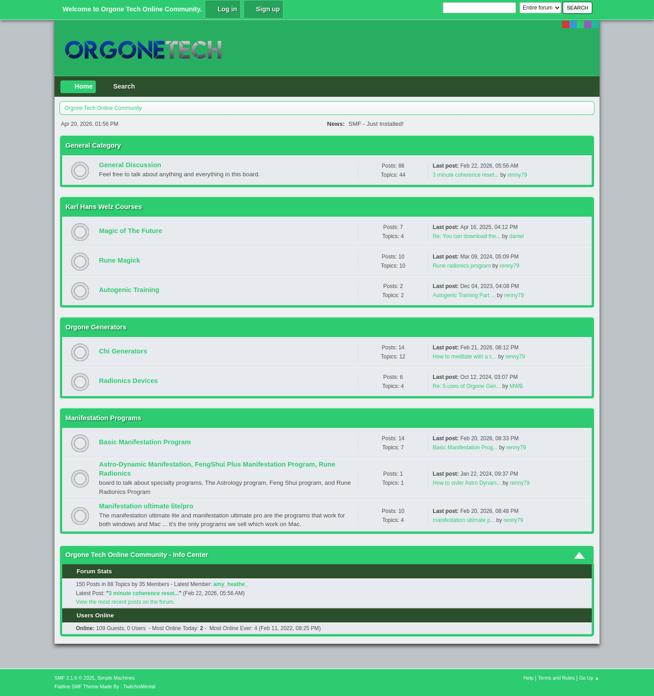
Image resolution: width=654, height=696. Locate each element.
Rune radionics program (462, 266)
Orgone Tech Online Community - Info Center (136, 554)
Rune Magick (119, 260)
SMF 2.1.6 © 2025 (74, 678)
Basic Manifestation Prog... (465, 447)
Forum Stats (90, 571)
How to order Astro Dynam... (467, 483)
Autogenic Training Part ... (464, 295)
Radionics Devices (128, 380)
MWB (516, 386)
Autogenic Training (129, 289)
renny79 (517, 175)
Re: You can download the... (466, 236)
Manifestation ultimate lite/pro (146, 506)
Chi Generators (123, 351)
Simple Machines (115, 678)
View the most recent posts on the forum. (125, 602)
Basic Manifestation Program (145, 442)
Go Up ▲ (589, 678)
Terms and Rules (556, 678)
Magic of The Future (130, 230)
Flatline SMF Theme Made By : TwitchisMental (104, 686)
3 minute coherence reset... (466, 175)
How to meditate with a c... (465, 356)
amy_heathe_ (230, 584)
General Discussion (130, 165)
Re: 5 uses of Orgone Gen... (467, 386)
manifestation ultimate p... (464, 520)
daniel (516, 236)
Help (529, 678)
